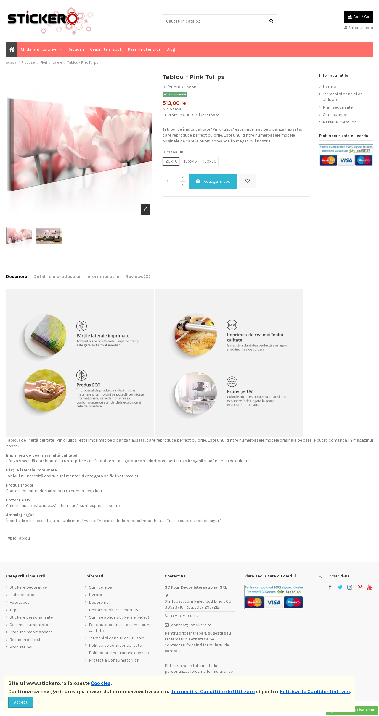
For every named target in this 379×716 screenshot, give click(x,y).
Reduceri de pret (25, 639)
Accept (21, 702)
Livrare (329, 86)
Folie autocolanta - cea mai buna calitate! (120, 627)
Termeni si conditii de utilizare (342, 96)
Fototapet (19, 602)
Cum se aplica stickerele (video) (119, 617)
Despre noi (99, 602)
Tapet (14, 609)
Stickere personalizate (31, 617)
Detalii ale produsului (56, 276)
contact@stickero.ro (191, 624)
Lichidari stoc (22, 594)
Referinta (171, 86)
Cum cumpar (335, 114)
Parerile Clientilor (339, 122)
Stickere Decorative (28, 587)
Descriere (16, 276)
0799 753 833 (184, 616)
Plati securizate (338, 107)
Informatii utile (102, 276)
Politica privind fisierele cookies (119, 652)
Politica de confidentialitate (115, 645)
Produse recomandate (30, 632)
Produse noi (20, 647)
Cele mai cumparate (28, 624)
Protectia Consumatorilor (114, 660)
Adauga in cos (212, 181)
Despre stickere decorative (114, 609)
